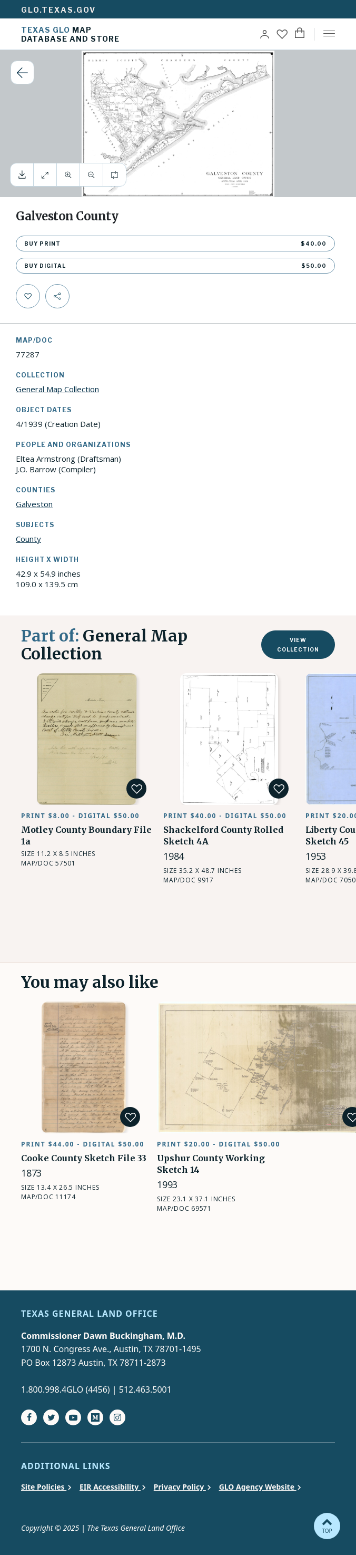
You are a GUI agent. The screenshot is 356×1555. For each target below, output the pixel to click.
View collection (298, 645)
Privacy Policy (180, 1487)
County (28, 538)
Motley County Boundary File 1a (83, 679)
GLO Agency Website (257, 1487)
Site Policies (43, 1487)
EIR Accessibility (110, 1487)
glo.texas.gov (58, 9)
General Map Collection (57, 389)
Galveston (34, 504)
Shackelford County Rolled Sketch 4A (215, 686)
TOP (327, 1525)
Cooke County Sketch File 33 (76, 1008)
